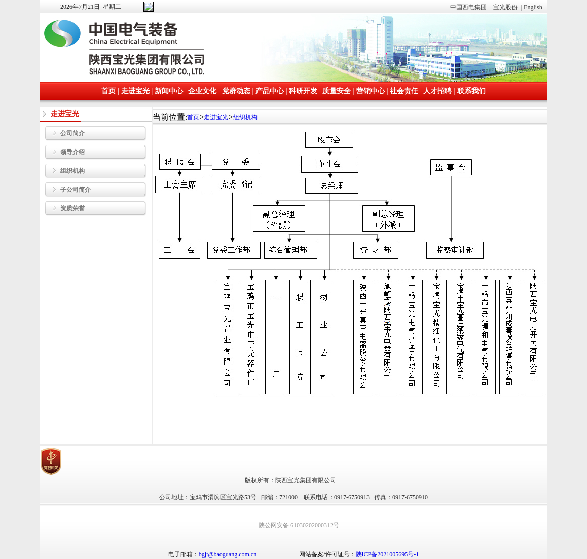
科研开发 (303, 91)
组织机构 (65, 170)
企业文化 (202, 91)
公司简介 (65, 133)
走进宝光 (135, 91)
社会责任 (404, 91)
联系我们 (471, 91)
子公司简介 (68, 189)
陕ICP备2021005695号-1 (387, 554)
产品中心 (269, 91)
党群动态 (236, 91)
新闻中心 (169, 91)
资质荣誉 (65, 208)
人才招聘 (437, 91)
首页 (108, 91)
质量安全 (336, 91)
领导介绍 (65, 152)
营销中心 (370, 91)
